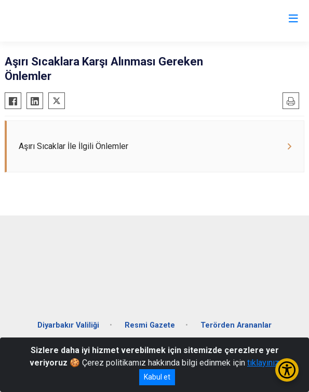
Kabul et (157, 377)
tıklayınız (263, 363)
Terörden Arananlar (236, 325)
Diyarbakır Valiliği (68, 325)
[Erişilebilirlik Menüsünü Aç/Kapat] (287, 370)
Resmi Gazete (150, 325)
